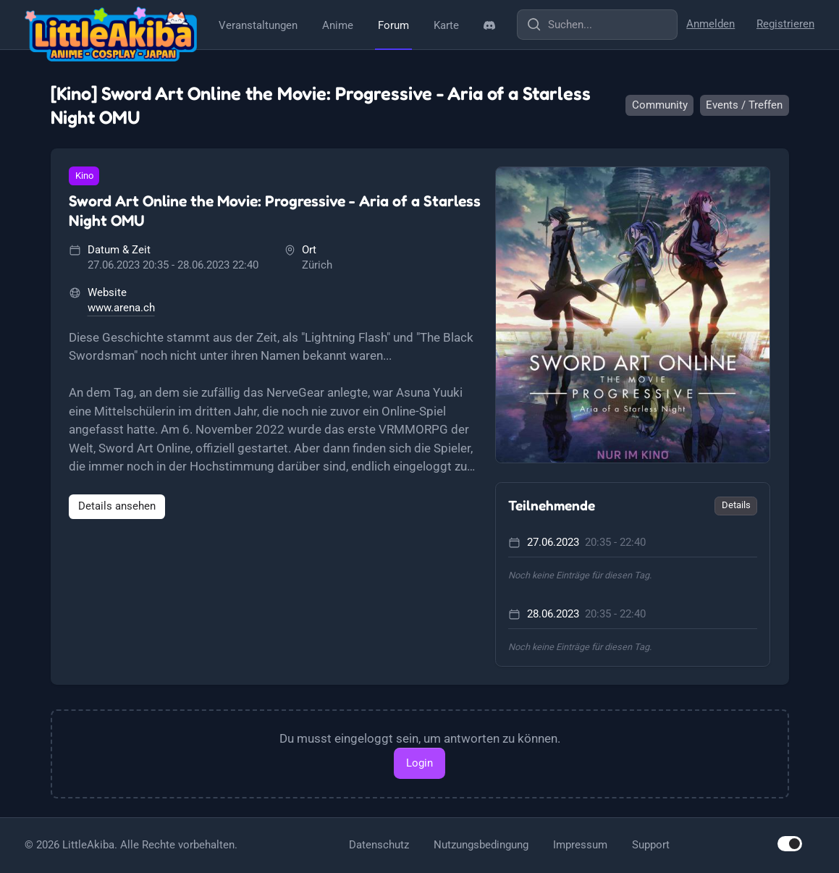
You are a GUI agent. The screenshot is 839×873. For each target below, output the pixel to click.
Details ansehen (117, 506)
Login (419, 762)
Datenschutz (379, 844)
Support (651, 844)
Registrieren (785, 23)
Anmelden (710, 23)
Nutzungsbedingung (481, 844)
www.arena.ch (121, 307)
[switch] (789, 843)
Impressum (580, 844)
